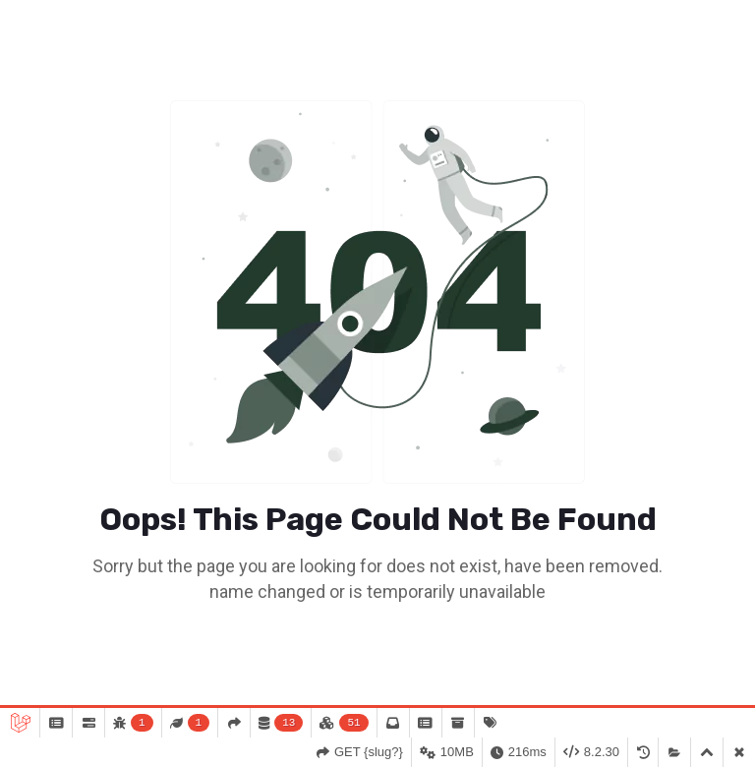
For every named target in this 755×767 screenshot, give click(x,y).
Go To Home (377, 646)
